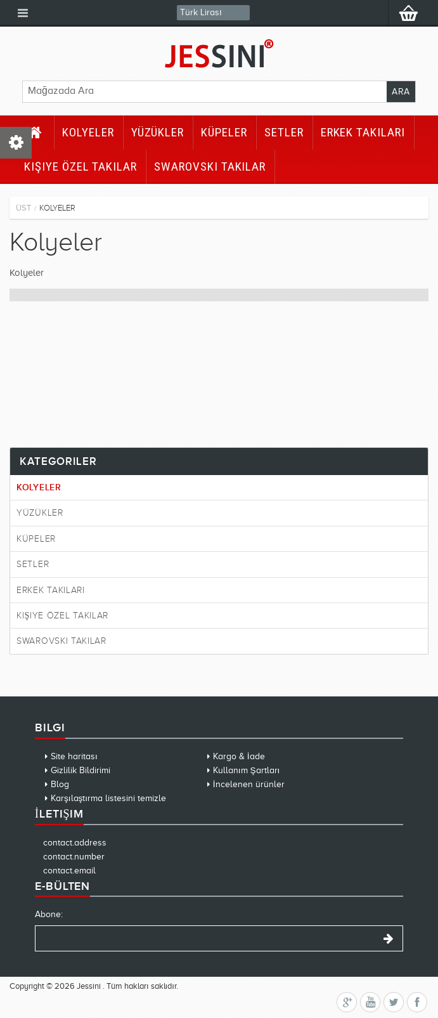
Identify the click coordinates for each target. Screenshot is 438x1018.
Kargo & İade (239, 756)
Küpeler (224, 132)
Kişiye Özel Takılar (80, 166)
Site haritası (74, 756)
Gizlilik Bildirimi (80, 770)
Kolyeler (88, 132)
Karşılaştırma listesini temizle (108, 798)
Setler (284, 132)
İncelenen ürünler (249, 784)
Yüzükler (157, 132)
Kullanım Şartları (246, 770)
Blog (60, 784)
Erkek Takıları (363, 132)
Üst (23, 207)
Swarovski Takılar (210, 166)
